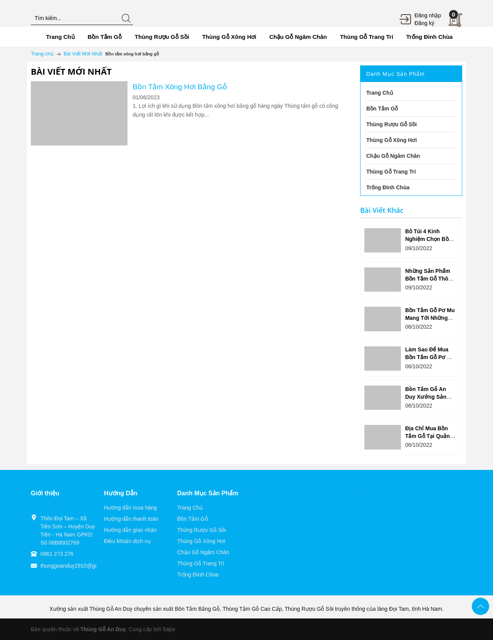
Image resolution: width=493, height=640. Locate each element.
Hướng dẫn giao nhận (130, 530)
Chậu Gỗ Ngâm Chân (203, 552)
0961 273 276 (57, 554)
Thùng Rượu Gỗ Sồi (201, 530)
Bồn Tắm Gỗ (192, 519)
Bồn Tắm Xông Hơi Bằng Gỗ (179, 87)
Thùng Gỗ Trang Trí (200, 563)
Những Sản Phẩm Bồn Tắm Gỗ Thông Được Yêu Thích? (430, 278)
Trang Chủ (190, 508)
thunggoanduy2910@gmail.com (78, 566)
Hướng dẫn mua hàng (130, 508)
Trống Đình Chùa (197, 574)
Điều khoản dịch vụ (127, 541)
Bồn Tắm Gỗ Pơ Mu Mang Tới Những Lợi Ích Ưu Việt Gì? (430, 318)
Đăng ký (424, 23)
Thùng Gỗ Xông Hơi (201, 541)
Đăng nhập (427, 15)
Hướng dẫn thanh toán (131, 519)
